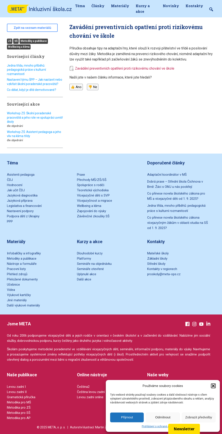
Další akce (84, 279)
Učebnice (13, 285)
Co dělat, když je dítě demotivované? (31, 90)
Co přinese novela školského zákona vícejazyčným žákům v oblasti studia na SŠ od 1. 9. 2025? (177, 223)
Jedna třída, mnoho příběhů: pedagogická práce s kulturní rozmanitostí (26, 70)
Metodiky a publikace (34, 41)
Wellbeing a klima (18, 46)
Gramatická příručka (21, 397)
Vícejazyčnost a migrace (94, 201)
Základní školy (157, 258)
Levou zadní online (90, 397)
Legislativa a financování (24, 206)
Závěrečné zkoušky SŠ (93, 216)
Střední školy (156, 264)
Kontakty (194, 5)
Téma (80, 5)
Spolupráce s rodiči (90, 185)
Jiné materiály (17, 300)
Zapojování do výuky (91, 211)
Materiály (120, 5)
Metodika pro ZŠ (19, 407)
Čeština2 (83, 387)
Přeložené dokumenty (22, 279)
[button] (213, 386)
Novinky (171, 5)
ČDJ (10, 180)
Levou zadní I (16, 387)
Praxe (81, 175)
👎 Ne (92, 87)
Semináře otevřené (90, 269)
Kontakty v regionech (162, 269)
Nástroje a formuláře (22, 264)
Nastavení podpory (20, 211)
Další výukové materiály (23, 305)
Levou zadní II (17, 392)
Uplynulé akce (86, 274)
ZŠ (9, 41)
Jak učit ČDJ (16, 190)
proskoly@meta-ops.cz (164, 274)
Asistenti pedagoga (20, 175)
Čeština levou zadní (91, 392)
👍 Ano (76, 87)
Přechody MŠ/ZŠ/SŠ (91, 180)
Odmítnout (162, 417)
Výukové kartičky (19, 295)
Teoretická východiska (93, 190)
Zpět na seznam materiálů (32, 27)
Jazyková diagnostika (22, 195)
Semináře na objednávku (94, 264)
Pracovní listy (16, 269)
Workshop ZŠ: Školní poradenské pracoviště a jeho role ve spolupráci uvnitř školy (35, 117)
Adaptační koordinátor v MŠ (167, 175)
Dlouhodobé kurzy (90, 253)
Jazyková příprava (20, 201)
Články (97, 5)
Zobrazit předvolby (198, 417)
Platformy (84, 258)
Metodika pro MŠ (19, 402)
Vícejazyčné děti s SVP (93, 195)
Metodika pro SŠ (18, 413)
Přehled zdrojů (17, 274)
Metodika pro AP (19, 418)
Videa (11, 290)
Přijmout (127, 417)
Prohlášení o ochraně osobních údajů (164, 426)
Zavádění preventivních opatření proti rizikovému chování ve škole (124, 68)
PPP (10, 221)
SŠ (16, 41)
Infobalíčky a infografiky (24, 253)
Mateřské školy (158, 253)
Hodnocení (14, 185)
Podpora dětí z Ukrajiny (23, 216)
